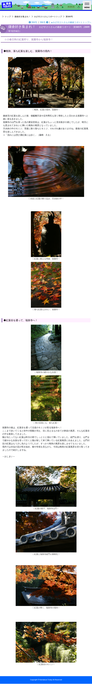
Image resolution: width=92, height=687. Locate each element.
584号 (33, 22)
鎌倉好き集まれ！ (22, 16)
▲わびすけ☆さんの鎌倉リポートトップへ (71, 22)
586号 (44, 22)
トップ (8, 16)
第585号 (69, 16)
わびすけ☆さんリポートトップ (48, 16)
